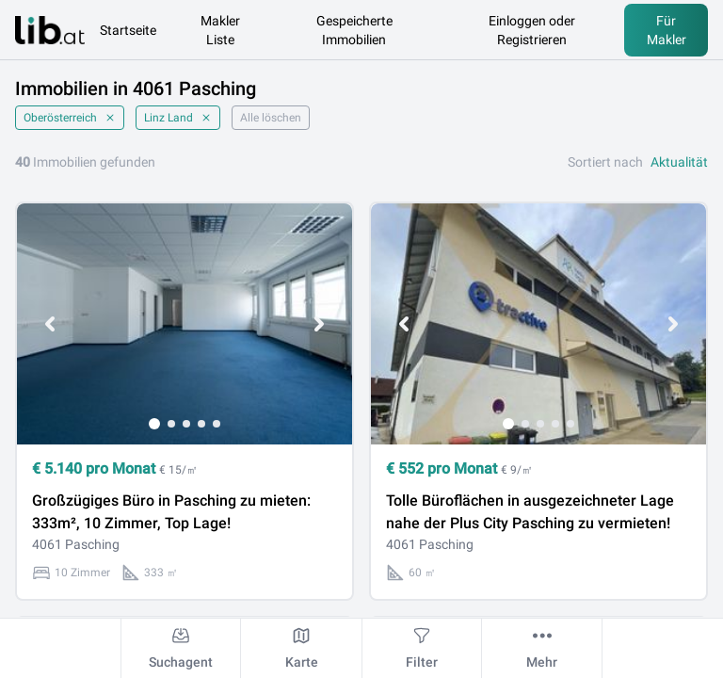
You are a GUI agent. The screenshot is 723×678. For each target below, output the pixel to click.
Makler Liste (220, 30)
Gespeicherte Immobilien (354, 30)
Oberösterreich (70, 117)
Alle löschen (270, 117)
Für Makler (666, 30)
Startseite (128, 30)
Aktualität (679, 162)
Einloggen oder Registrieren (532, 30)
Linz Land (178, 117)
